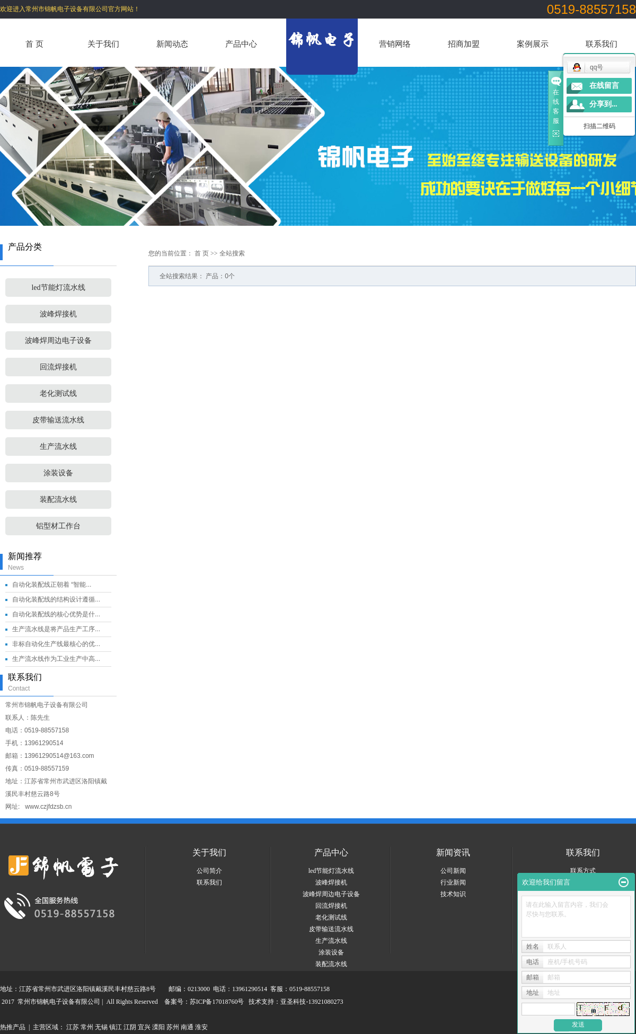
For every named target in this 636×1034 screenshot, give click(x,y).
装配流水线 (58, 499)
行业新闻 (453, 882)
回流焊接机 (58, 367)
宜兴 (144, 1027)
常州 (87, 1027)
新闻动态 (172, 43)
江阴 (129, 1027)
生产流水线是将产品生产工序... (56, 629)
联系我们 (601, 43)
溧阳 (158, 1027)
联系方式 (583, 870)
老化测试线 (58, 393)
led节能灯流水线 (58, 287)
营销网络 (395, 43)
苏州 (172, 1027)
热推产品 (12, 1027)
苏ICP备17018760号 (217, 1001)
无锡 (101, 1027)
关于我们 (103, 43)
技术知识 (453, 894)
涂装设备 (58, 473)
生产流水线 (58, 446)
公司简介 (209, 870)
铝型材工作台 (58, 526)
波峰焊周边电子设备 (58, 340)
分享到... (603, 104)
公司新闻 (453, 870)
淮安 (201, 1027)
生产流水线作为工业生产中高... (56, 658)
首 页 (34, 43)
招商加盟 (464, 43)
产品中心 (241, 43)
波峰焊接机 (58, 314)
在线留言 (604, 86)
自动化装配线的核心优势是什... (56, 614)
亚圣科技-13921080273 (311, 1001)
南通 (187, 1027)
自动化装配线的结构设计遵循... (56, 599)
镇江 (115, 1027)
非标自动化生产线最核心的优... (56, 644)
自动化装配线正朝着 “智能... (51, 584)
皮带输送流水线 (58, 420)
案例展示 (533, 43)
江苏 (72, 1027)
